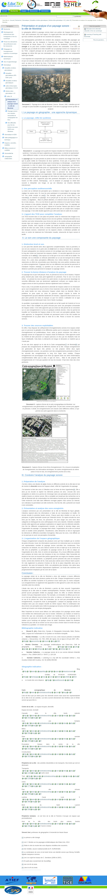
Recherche (14, 11)
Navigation (9, 26)
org (54, 641)
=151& (29, 749)
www (68, 647)
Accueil (4, 11)
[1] (76, 44)
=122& (29, 773)
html (75, 677)
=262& (29, 756)
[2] (46, 181)
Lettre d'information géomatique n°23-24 (12, 87)
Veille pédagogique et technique (11, 138)
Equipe (24, 11)
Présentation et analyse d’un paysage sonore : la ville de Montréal (13, 104)
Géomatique (25, 20)
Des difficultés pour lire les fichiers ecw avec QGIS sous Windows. (13, 127)
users (57, 671)
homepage (34, 677)
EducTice (12, 4)
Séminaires (45, 11)
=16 (69, 649)
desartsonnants (68, 671)
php (48, 649)
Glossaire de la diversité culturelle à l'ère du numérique (93, 30)
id (55, 649)
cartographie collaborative (8, 157)
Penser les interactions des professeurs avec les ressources (10, 44)
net (31, 649)
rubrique (39, 649)
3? (52, 649)
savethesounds (60, 680)
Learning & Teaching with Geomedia (92, 35)
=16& (28, 809)
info (70, 680)
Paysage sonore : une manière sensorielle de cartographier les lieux (13, 115)
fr (50, 671)
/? (61, 692)
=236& (29, 741)
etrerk (59, 677)
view (64, 715)
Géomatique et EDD (11, 134)
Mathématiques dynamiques (8, 57)
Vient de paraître (94, 26)
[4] (28, 197)
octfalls (67, 677)
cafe (76, 647)
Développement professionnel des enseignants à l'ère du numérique (10, 35)
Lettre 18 (68, 20)
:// (28, 641)
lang (65, 692)
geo (25, 649)
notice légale (53, 886)
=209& (29, 794)
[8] (76, 344)
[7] (66, 344)
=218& (29, 778)
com (51, 677)
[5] (37, 255)
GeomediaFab (9, 153)
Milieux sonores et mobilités (10, 149)
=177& (29, 786)
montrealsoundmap (45, 692)
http (25, 641)
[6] (40, 267)
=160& (29, 725)
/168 (58, 641)
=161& (29, 718)
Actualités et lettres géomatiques (39, 20)
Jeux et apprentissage (10, 61)
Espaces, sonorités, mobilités (10, 144)
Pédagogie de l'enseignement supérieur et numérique (10, 51)
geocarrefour (35, 641)
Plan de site (3, 16)
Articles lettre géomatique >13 (57, 20)
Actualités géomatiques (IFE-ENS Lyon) (11, 75)
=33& (28, 826)
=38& (28, 801)
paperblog (42, 671)
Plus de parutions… (99, 40)
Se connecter (75, 13)
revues (46, 641)
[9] (74, 489)
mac (44, 677)
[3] (44, 195)
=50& (28, 733)
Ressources (33, 11)
